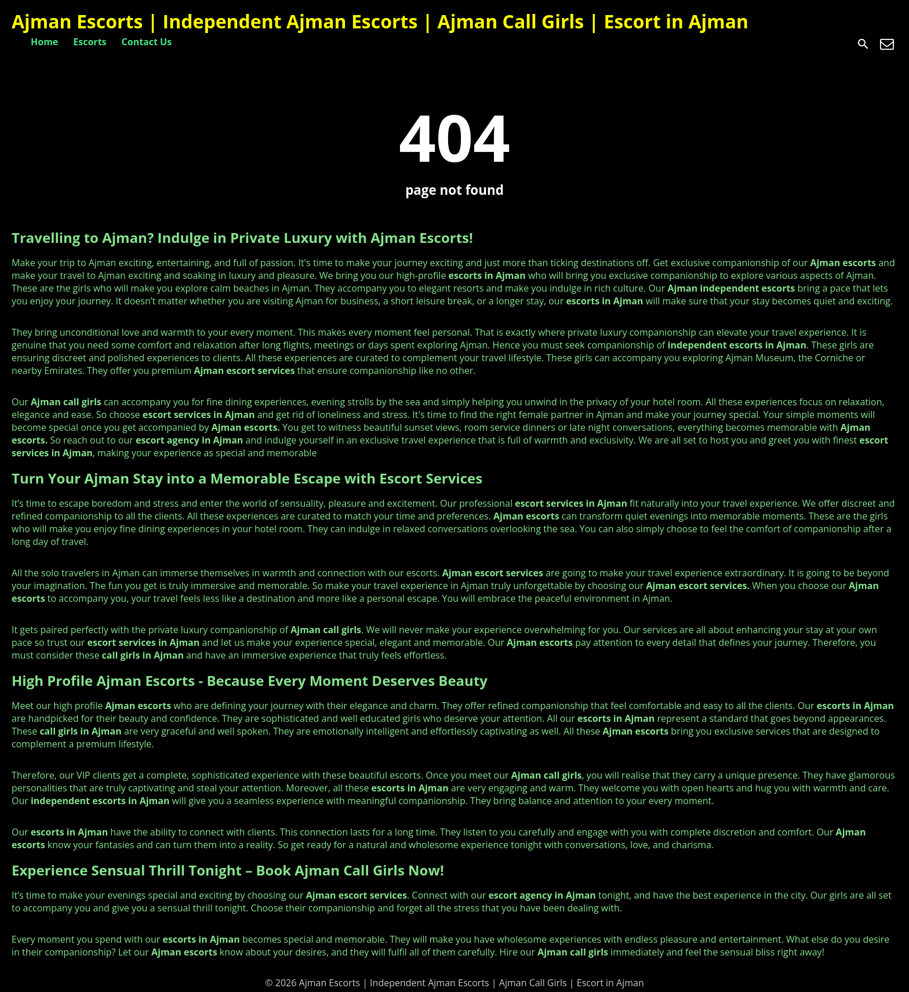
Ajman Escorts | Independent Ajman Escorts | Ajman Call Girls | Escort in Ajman (380, 21)
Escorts (89, 41)
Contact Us (147, 41)
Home (44, 41)
